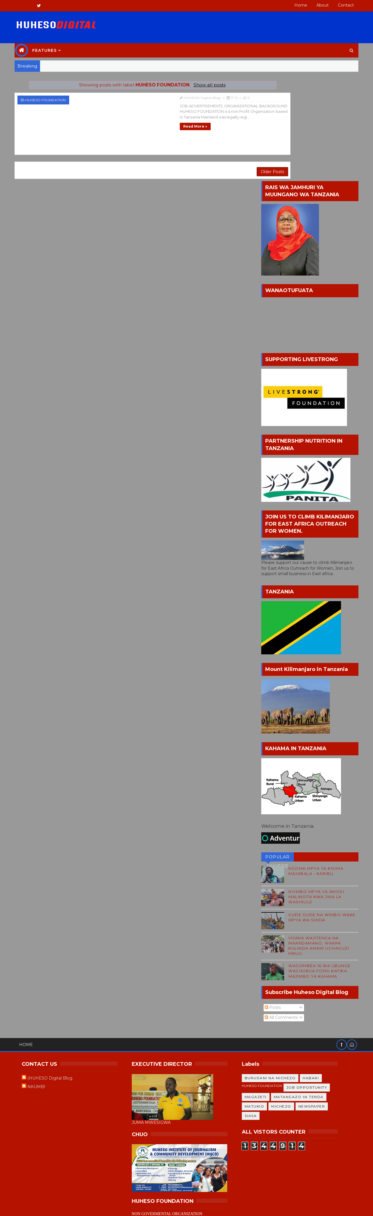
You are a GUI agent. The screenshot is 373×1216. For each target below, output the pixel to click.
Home (296, 5)
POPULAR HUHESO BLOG (272, 749)
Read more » (118, 120)
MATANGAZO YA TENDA (303, 989)
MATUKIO (259, 998)
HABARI (315, 970)
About (318, 5)
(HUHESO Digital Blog (54, 970)
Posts (268, 899)
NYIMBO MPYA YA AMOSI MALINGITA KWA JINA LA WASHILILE (312, 788)
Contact (341, 5)
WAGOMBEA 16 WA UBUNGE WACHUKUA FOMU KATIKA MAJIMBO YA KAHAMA (315, 862)
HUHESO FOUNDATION (50, 95)
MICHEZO (286, 998)
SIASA (255, 1007)
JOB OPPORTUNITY (311, 979)
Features (49, 45)
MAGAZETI (260, 989)
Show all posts (190, 80)
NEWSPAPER (316, 998)
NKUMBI (41, 978)
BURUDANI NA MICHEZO (274, 970)
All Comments (276, 909)
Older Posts (228, 161)
